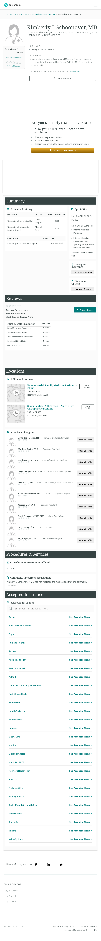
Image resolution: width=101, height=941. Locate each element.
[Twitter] (60, 864)
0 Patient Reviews (13, 66)
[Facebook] (35, 864)
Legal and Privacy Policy (63, 926)
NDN (95, 930)
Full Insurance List (83, 272)
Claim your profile (62, 150)
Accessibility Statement (75, 930)
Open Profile (85, 439)
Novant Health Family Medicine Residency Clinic (52, 387)
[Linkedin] (48, 864)
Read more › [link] (75, 71)
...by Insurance (11, 890)
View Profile (87, 386)
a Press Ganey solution (19, 864)
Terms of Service (88, 926)
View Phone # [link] (62, 78)
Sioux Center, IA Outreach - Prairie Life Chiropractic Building (50, 407)
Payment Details (82, 289)
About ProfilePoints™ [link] (14, 58)
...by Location (10, 901)
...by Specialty (10, 896)
